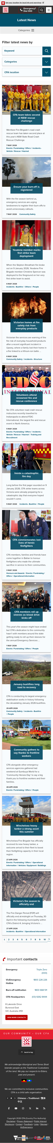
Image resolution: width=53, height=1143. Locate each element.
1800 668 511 (41, 990)
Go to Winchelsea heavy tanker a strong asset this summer (26, 832)
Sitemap (43, 1124)
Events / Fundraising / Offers (18, 148)
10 (45, 940)
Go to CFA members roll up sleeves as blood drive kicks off (26, 617)
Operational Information (24, 576)
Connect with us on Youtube (16, 1108)
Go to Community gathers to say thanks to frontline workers (26, 757)
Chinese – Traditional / (32, 1100)
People (36, 287)
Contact (19, 1124)
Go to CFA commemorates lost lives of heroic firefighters (26, 545)
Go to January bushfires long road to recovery (26, 686)
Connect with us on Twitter (30, 1108)
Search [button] (46, 51)
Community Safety (27, 214)
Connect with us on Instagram (23, 1108)
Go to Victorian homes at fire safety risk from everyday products (26, 328)
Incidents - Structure (33, 359)
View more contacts (16, 1018)
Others (28, 287)
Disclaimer (11, 1121)
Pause (11, 1098)
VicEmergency (26, 1127)
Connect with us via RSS (44, 1108)
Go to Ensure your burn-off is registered (26, 187)
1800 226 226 (40, 980)
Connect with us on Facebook (9, 1108)
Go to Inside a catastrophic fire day (26, 475)
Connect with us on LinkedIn (37, 1108)
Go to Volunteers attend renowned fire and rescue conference (26, 403)
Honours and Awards (15, 573)
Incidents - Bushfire (14, 287)
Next (49, 939)
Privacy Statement (25, 1121)
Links (36, 1124)
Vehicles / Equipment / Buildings (32, 866)
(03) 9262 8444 (39, 997)
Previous (7, 1098)
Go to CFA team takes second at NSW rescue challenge (26, 120)
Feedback (28, 1124)
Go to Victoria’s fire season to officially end (26, 903)
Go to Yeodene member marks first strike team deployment (26, 255)
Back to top (28, 1052)
